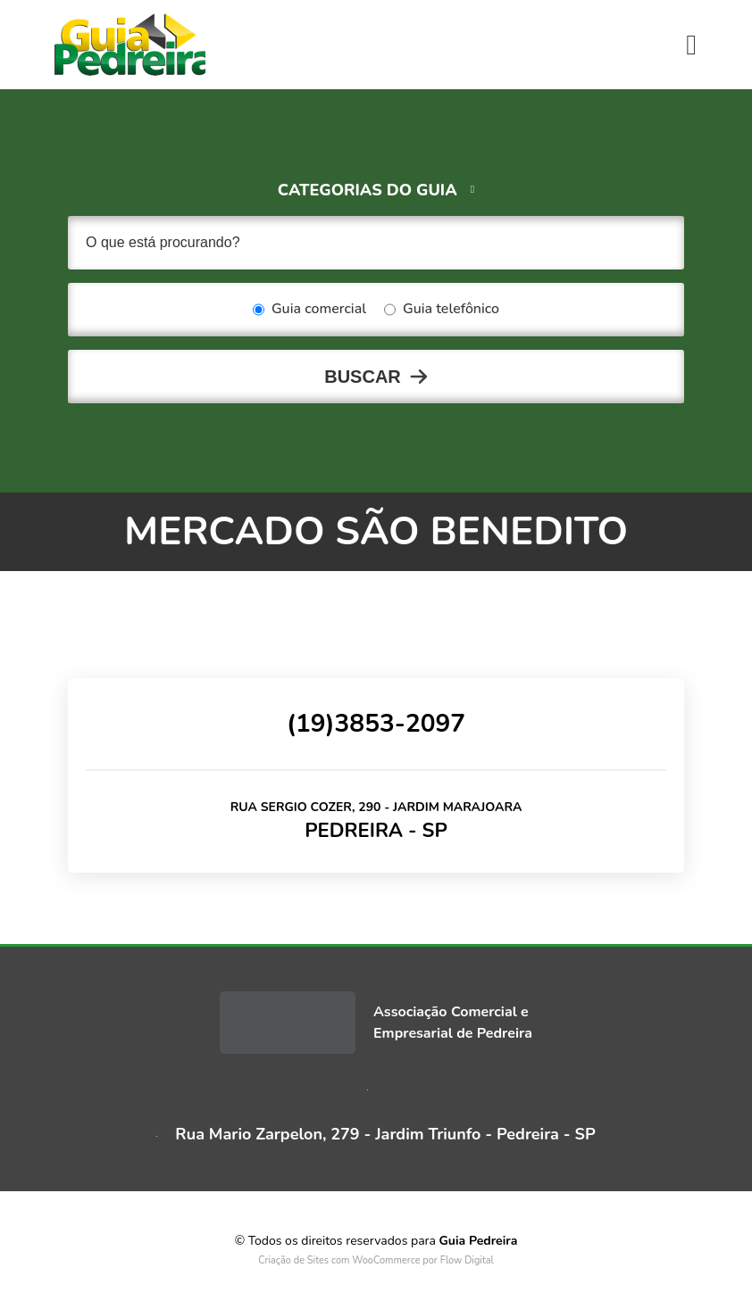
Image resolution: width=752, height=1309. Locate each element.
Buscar (362, 376)
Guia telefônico (441, 310)
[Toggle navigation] (691, 44)
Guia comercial (309, 310)
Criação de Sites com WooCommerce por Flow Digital (376, 1260)
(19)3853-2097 (376, 724)
